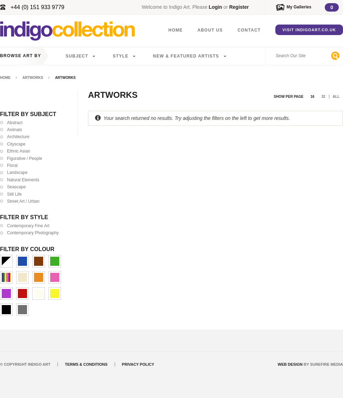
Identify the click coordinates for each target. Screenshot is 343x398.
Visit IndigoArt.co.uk (309, 30)
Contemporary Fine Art (28, 225)
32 (323, 97)
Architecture (18, 136)
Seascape (16, 186)
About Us (210, 30)
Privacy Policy (138, 364)
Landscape (17, 172)
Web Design (290, 364)
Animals (14, 129)
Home (175, 30)
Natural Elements (23, 179)
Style (120, 56)
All (336, 97)
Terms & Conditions (86, 364)
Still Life (14, 194)
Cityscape (16, 144)
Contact (249, 30)
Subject (77, 56)
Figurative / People (24, 158)
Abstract (14, 122)
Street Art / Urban (23, 201)
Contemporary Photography (33, 232)
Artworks (32, 78)
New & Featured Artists (186, 56)
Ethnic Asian (18, 151)
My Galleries (299, 7)
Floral (12, 165)
